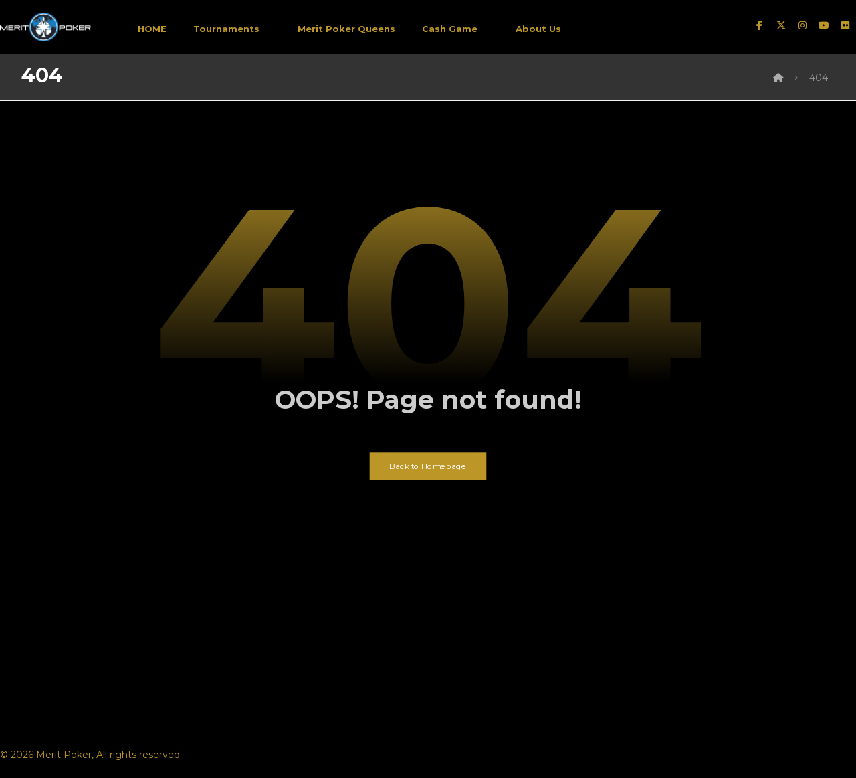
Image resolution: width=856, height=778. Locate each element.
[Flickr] (845, 25)
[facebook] (759, 25)
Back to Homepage (428, 466)
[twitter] (781, 25)
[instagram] (802, 25)
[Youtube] (824, 25)
